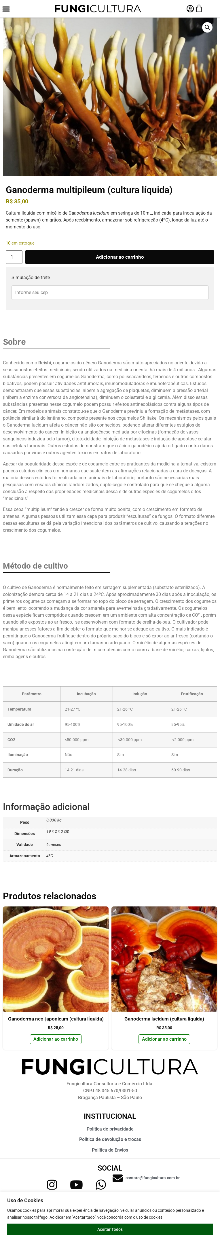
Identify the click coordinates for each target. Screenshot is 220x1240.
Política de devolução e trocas (110, 1139)
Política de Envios (110, 1150)
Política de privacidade (110, 1129)
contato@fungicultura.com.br (153, 1177)
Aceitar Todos (110, 1229)
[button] (6, 9)
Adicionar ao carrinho (120, 257)
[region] (110, 1216)
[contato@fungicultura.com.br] (118, 1178)
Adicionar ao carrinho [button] (55, 1039)
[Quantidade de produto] (14, 257)
